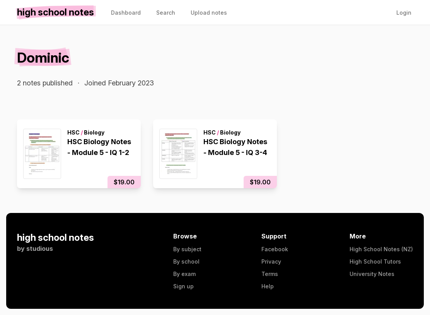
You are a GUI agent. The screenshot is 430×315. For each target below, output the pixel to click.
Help (267, 286)
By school (186, 261)
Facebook (274, 249)
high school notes (55, 237)
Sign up (183, 286)
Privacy (271, 261)
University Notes (372, 274)
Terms (269, 274)
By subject (187, 249)
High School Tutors (375, 261)
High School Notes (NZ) (381, 249)
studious (39, 248)
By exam (184, 274)
